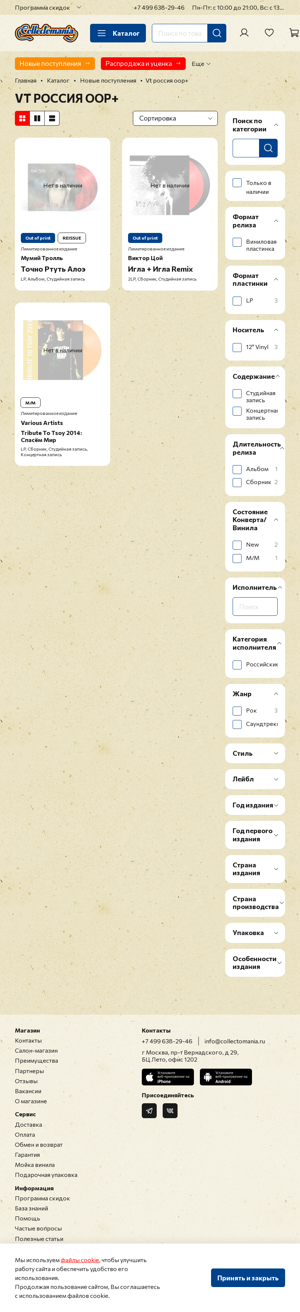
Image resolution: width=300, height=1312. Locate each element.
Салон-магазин (36, 1050)
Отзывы (26, 1080)
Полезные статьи (39, 1238)
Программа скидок (42, 7)
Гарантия (27, 1154)
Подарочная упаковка (46, 1174)
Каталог (118, 33)
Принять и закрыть (248, 1278)
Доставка (28, 1124)
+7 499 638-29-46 (159, 7)
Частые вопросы (38, 1228)
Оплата (25, 1134)
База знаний (31, 1208)
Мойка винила (35, 1164)
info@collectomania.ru (235, 1040)
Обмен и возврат (39, 1144)
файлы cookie (80, 1259)
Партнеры (29, 1070)
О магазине (31, 1100)
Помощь (27, 1218)
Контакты (28, 1040)
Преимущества (36, 1060)
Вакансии (28, 1090)
